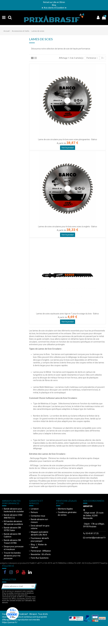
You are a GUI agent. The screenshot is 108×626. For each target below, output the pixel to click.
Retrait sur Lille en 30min (54, 2)
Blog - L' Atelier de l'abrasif (39, 545)
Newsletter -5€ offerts (41, 554)
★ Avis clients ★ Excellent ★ (54, 8)
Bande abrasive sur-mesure (40, 520)
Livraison (35, 509)
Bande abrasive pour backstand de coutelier (14, 510)
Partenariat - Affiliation (41, 551)
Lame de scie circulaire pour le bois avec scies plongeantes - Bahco (67, 139)
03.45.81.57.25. (92, 533)
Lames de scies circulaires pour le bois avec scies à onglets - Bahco (67, 226)
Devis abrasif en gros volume (40, 527)
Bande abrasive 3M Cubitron (12, 535)
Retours (34, 512)
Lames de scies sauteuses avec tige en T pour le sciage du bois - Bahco (67, 314)
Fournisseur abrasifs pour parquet (40, 539)
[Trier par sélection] (92, 58)
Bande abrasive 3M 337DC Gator (12, 529)
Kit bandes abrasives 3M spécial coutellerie (13, 522)
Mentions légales (65, 509)
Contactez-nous (38, 516)
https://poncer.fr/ (9, 622)
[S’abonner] (32, 586)
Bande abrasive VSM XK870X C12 (13, 516)
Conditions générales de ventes (67, 513)
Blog (54, 5)
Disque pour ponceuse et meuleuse (13, 547)
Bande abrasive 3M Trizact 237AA (12, 541)
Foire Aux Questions (40, 558)
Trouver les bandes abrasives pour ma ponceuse (12, 555)
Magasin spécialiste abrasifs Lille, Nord (39, 533)
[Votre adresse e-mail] (16, 586)
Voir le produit (67, 147)
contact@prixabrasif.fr (96, 538)
